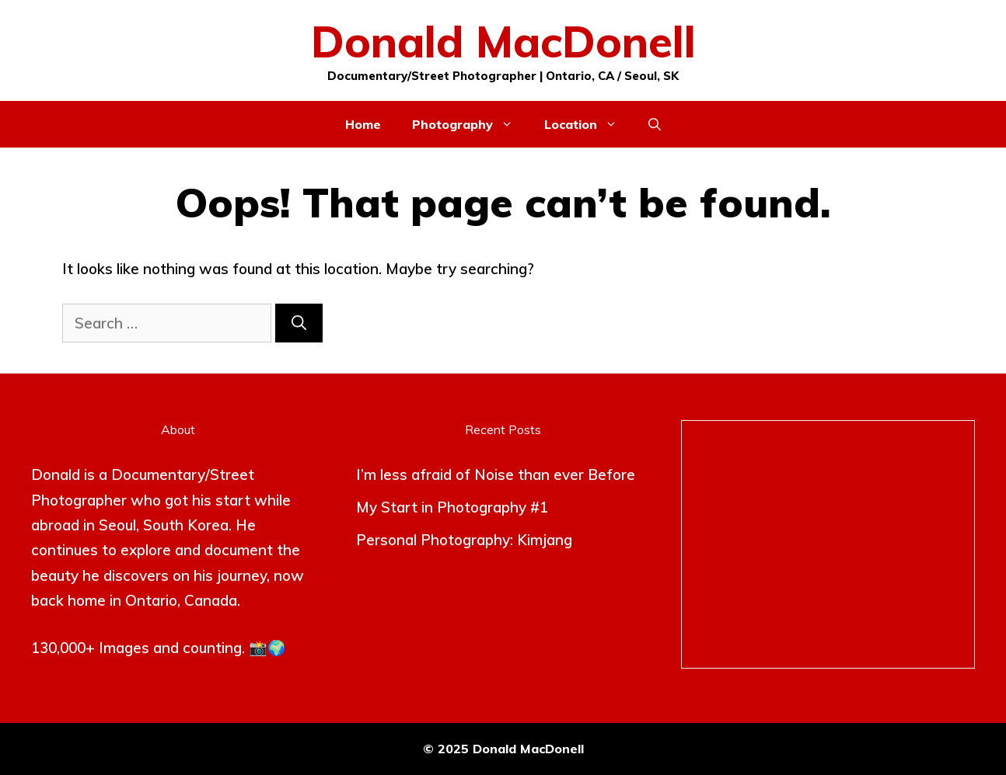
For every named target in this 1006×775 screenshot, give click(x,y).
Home (363, 124)
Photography (470, 124)
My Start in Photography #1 (452, 507)
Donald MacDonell (503, 41)
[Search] (299, 323)
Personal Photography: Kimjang (464, 539)
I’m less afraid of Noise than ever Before (495, 474)
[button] (654, 124)
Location (588, 124)
